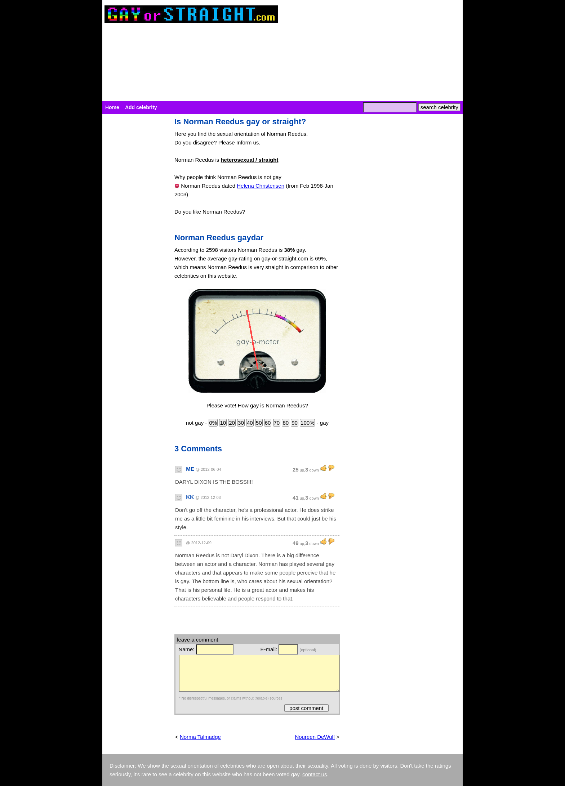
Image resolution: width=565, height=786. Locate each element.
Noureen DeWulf (315, 737)
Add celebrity (141, 107)
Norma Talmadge (200, 737)
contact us (314, 774)
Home (112, 107)
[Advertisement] (135, 225)
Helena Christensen (260, 186)
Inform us (247, 142)
